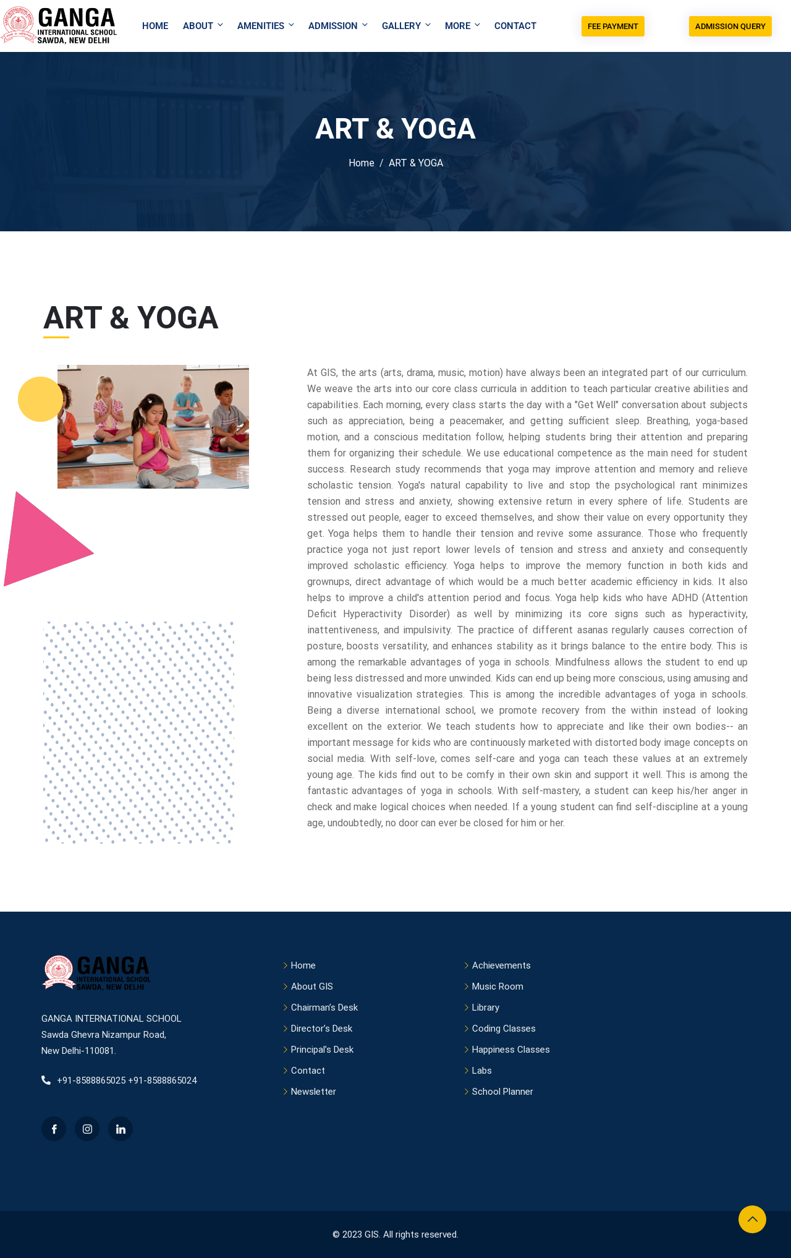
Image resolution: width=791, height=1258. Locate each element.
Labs (482, 1070)
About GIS (312, 986)
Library (485, 1007)
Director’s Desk (321, 1028)
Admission (339, 26)
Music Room (497, 986)
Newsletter (313, 1091)
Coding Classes (504, 1028)
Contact (515, 26)
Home (155, 26)
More (463, 26)
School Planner (502, 1091)
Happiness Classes (511, 1049)
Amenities (266, 26)
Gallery (407, 26)
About (204, 26)
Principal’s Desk (322, 1049)
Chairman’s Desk (324, 1007)
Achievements (501, 965)
